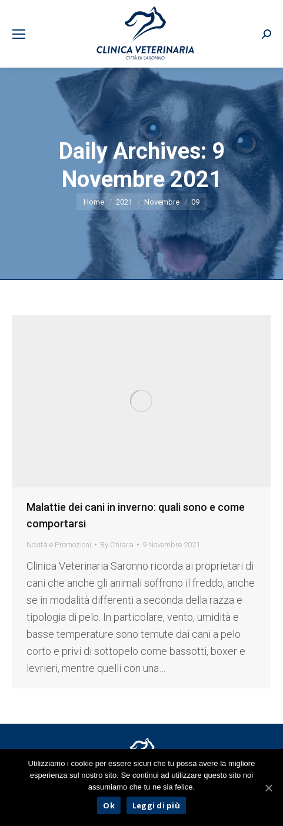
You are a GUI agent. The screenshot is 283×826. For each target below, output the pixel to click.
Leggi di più (156, 805)
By (117, 544)
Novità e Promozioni (58, 544)
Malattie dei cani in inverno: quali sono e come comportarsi (135, 515)
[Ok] (268, 788)
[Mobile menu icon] (19, 34)
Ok (109, 805)
